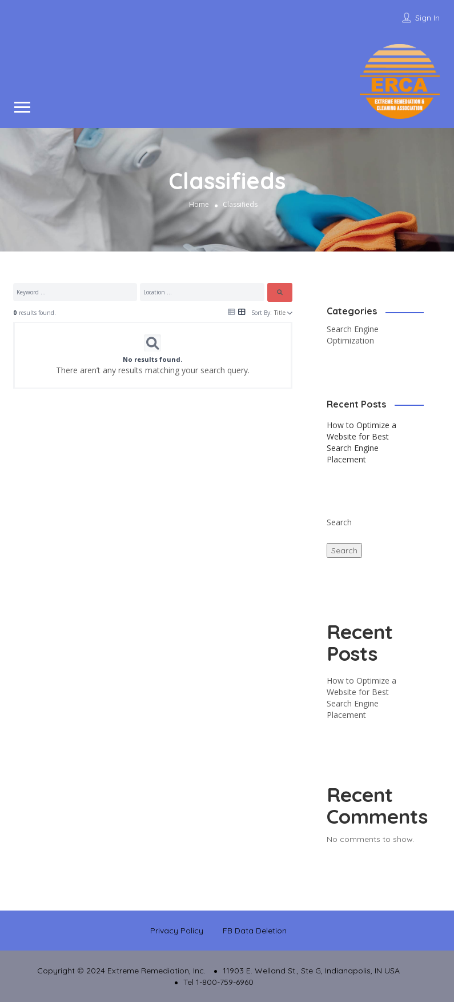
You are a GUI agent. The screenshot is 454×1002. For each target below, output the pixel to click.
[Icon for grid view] (242, 311)
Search (339, 522)
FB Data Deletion (255, 930)
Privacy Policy (176, 930)
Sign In (427, 18)
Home (199, 204)
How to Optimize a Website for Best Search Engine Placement (361, 442)
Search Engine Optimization (353, 335)
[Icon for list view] (231, 312)
